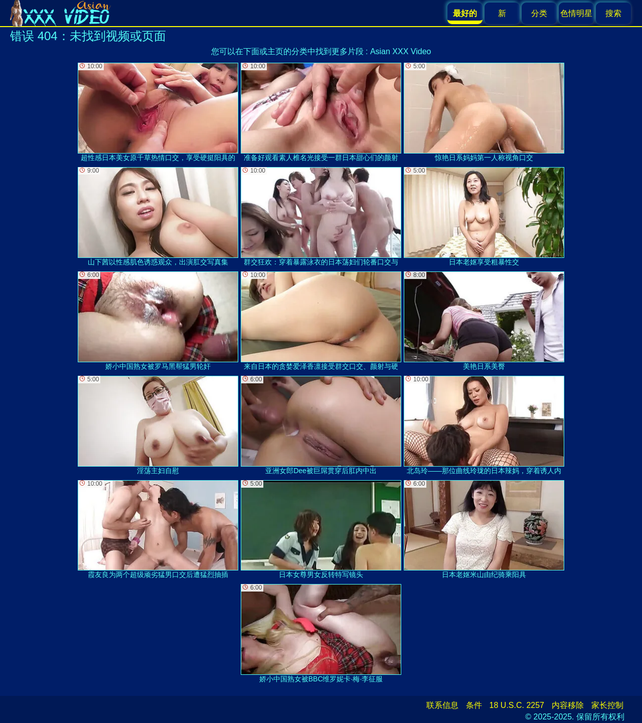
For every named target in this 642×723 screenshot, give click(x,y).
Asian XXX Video (400, 51)
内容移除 (568, 705)
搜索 (613, 13)
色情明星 (576, 13)
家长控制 (607, 705)
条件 (474, 705)
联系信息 (442, 705)
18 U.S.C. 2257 (517, 705)
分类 (539, 13)
